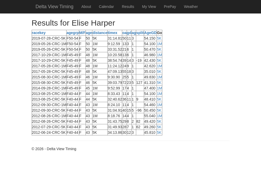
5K (159, 38)
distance (99, 33)
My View (149, 6)
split (140, 33)
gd (129, 33)
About (86, 6)
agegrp (73, 33)
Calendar (106, 6)
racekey (39, 33)
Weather (191, 6)
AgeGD (150, 33)
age (89, 33)
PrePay (170, 6)
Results (128, 6)
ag (134, 33)
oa (124, 33)
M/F (82, 33)
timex (112, 33)
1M (159, 44)
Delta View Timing (55, 6)
